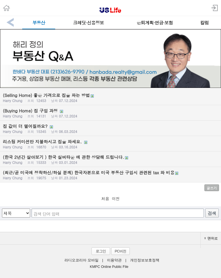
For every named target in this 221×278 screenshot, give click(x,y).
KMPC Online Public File (109, 267)
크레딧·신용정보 (88, 22)
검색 (212, 213)
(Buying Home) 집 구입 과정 (110, 113)
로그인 (101, 251)
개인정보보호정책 (144, 260)
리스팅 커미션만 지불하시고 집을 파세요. (110, 144)
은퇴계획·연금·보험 (155, 22)
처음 (105, 198)
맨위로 (211, 238)
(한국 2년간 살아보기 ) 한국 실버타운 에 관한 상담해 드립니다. (110, 159)
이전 (116, 198)
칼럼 (204, 22)
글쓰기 (212, 188)
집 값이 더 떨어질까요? (110, 128)
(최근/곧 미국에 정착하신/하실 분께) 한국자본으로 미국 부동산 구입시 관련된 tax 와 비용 (110, 174)
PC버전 (120, 251)
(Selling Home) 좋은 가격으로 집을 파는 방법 (110, 97)
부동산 (38, 22)
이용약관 (114, 260)
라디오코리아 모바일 (81, 260)
